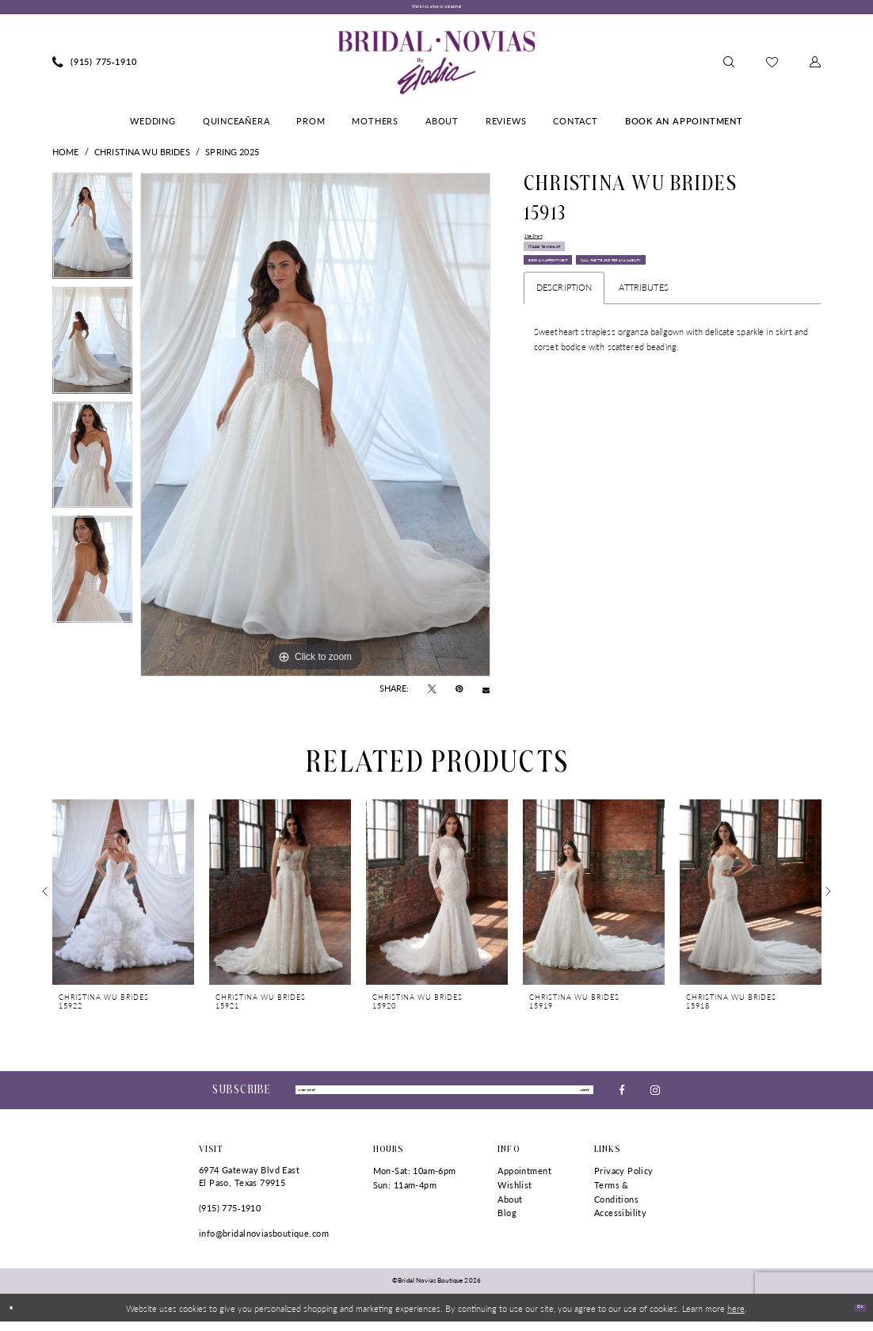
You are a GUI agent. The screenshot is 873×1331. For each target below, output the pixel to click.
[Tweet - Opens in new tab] (432, 694)
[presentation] (123, 897)
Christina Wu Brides (142, 157)
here (736, 1316)
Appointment (524, 1180)
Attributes (643, 364)
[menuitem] (94, 68)
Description (564, 364)
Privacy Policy (624, 1180)
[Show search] (728, 68)
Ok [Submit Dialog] (854, 1316)
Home (65, 157)
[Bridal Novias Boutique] (436, 68)
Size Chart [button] (543, 245)
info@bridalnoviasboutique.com (264, 1242)
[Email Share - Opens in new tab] (486, 694)
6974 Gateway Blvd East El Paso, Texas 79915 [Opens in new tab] (249, 1185)
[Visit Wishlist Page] (772, 68)
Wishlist (514, 1193)
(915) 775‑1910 (230, 1216)
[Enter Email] (444, 1097)
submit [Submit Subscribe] (573, 1097)
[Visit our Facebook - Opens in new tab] (622, 1097)
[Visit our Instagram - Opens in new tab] (655, 1097)
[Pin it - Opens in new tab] (459, 694)
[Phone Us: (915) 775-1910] (94, 68)
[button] (815, 68)
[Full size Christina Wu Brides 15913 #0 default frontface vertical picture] (315, 430)
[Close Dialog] (17, 1316)
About (509, 1208)
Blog (507, 1222)
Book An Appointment (584, 301)
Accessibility (620, 1222)
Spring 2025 (232, 157)
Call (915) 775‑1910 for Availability (611, 331)
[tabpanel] (92, 235)
